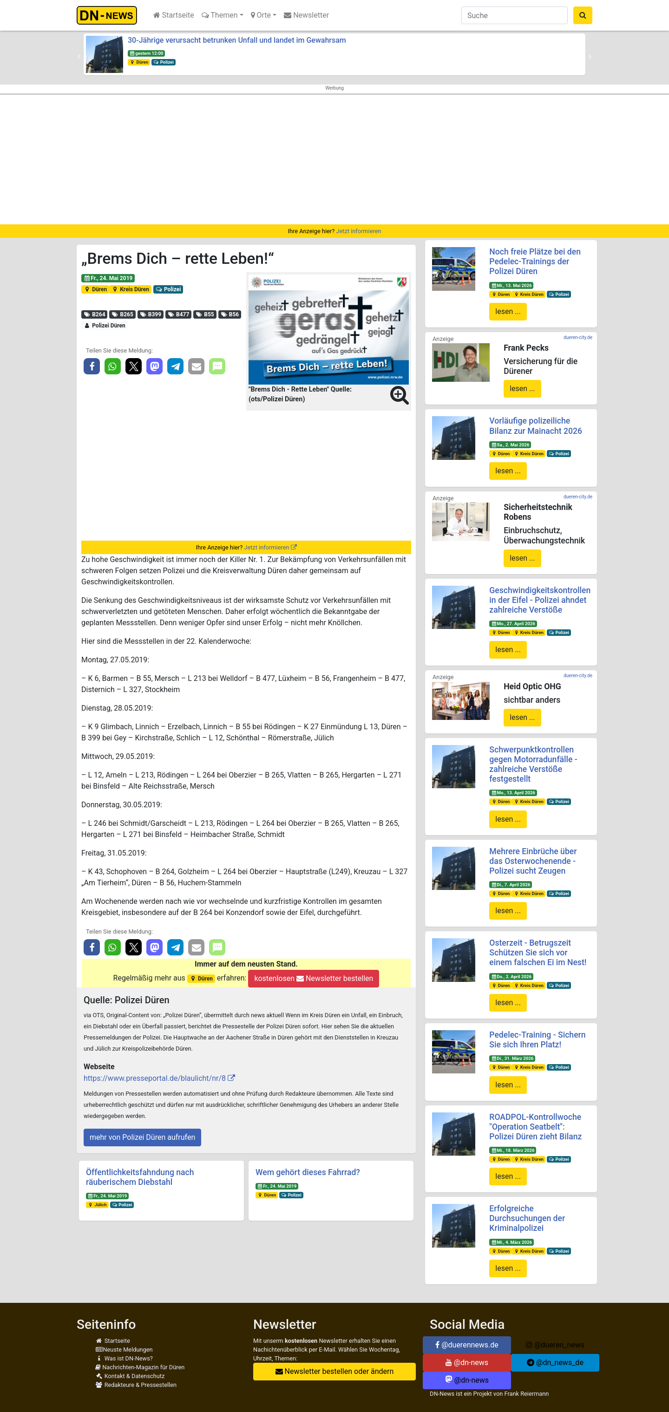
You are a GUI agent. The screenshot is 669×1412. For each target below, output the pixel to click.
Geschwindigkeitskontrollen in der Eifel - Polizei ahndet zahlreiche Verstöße (539, 600)
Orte (261, 15)
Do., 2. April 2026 (511, 976)
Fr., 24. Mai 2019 (108, 278)
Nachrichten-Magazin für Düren (139, 1367)
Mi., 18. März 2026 (512, 1150)
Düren (139, 62)
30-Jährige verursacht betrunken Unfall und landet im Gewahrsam (237, 40)
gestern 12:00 (146, 53)
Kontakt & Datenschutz (129, 1376)
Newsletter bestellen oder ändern (334, 1371)
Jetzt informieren (358, 231)
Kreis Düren (130, 289)
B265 (122, 314)
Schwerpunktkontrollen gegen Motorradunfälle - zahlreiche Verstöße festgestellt (533, 764)
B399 (150, 314)
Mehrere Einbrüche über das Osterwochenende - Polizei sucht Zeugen (533, 861)
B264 (94, 314)
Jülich (97, 1204)
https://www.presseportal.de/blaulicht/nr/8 (155, 1078)
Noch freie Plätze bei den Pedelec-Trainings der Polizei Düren (535, 261)
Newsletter (306, 15)
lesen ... (508, 311)
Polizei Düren (104, 325)
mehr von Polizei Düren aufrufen (142, 1137)
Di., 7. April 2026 (510, 884)
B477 (179, 314)
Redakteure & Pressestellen (136, 1384)
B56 (229, 314)
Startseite (173, 15)
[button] (79, 56)
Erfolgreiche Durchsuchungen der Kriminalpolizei (527, 1218)
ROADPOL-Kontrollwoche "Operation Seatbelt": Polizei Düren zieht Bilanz (535, 1126)
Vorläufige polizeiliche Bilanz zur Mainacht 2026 (535, 425)
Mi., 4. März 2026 (511, 1242)
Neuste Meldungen (124, 1349)
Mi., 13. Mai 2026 (511, 285)
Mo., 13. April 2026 (513, 792)
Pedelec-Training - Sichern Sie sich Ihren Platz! (537, 1039)
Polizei (163, 62)
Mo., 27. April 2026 (513, 623)
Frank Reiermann (527, 1393)
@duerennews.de (466, 1344)
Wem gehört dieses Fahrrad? (308, 1172)
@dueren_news (555, 1344)
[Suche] (514, 15)
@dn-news (467, 1362)
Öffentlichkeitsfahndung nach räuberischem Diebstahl (140, 1177)
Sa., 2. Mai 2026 (510, 444)
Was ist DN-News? (124, 1358)
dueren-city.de (578, 337)
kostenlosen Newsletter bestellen (313, 978)
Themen (220, 15)
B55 (205, 314)
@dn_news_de (555, 1362)
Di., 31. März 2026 (512, 1058)
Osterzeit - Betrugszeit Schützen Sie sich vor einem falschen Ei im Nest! (537, 952)
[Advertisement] (334, 159)
